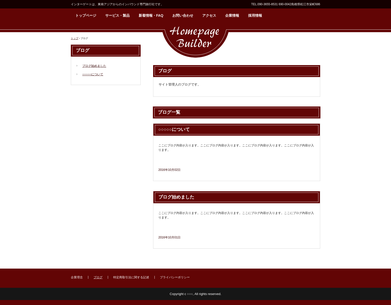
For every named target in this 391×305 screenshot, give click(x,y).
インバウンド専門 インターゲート (195, 41)
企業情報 (232, 15)
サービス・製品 (117, 15)
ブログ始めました (176, 197)
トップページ (85, 15)
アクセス (209, 15)
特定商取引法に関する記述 (131, 277)
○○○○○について (174, 129)
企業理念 (77, 277)
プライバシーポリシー (175, 277)
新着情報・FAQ (151, 15)
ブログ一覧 (169, 112)
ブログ (82, 50)
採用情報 (255, 15)
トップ (74, 38)
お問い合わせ (182, 15)
